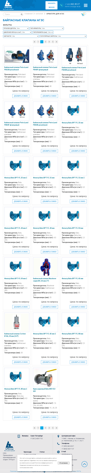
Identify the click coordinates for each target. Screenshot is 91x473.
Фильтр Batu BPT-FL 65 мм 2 (44, 334)
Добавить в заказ (21, 96)
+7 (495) (72, 4)
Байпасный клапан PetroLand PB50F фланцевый (16, 124)
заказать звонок (51, 5)
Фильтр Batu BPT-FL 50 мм (72, 228)
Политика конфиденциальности (20, 471)
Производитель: (10, 28)
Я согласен (63, 463)
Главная (29, 14)
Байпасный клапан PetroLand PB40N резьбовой (74, 69)
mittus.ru (47, 471)
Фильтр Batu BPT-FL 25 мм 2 (15, 178)
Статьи (42, 452)
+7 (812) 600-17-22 (36, 438)
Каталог (39, 14)
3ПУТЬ (78, 471)
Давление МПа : (12, 32)
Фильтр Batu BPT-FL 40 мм (44, 228)
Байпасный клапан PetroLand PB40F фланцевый (45, 68)
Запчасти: (7, 36)
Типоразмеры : (40, 32)
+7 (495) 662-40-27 (68, 446)
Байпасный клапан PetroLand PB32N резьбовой (16, 68)
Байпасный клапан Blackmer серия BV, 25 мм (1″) (44, 280)
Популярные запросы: (48, 36)
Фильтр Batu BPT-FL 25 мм (72, 123)
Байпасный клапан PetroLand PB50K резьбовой (45, 124)
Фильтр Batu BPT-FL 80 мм (72, 334)
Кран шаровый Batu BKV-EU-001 (44, 390)
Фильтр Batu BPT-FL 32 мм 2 (73, 178)
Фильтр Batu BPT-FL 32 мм (44, 178)
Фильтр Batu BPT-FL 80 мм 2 (15, 389)
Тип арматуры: (35, 28)
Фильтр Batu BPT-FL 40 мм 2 (15, 228)
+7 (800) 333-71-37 (68, 449)
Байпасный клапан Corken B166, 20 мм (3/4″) (15, 335)
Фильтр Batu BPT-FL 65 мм (72, 278)
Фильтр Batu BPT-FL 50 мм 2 (15, 278)
